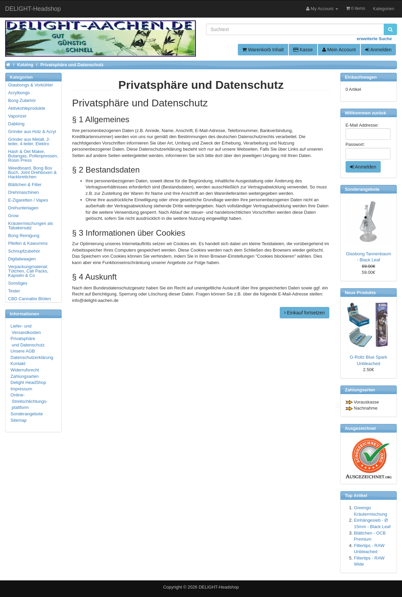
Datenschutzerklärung (31, 357)
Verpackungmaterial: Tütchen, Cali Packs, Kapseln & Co (28, 271)
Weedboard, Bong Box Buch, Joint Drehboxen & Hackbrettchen (32, 172)
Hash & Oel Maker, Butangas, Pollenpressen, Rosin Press (33, 156)
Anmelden (378, 49)
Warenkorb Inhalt (263, 49)
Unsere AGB (22, 351)
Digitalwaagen (22, 258)
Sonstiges (17, 283)
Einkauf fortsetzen (304, 312)
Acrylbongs (19, 92)
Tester (14, 290)
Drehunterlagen (23, 207)
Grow (13, 215)
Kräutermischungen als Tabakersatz (30, 225)
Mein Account (339, 49)
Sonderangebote (26, 413)
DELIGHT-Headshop (219, 587)
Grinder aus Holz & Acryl (32, 131)
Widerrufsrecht (24, 369)
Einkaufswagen (361, 77)
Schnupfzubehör (24, 251)
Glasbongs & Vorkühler (30, 84)
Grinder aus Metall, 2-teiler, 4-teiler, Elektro (29, 141)
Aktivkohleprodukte (26, 108)
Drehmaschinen (23, 192)
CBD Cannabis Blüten (29, 298)
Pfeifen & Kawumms (28, 243)
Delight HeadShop (28, 382)
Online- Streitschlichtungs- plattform (29, 401)
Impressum (21, 388)
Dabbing (16, 123)
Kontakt (17, 363)
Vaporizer (17, 116)
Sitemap (18, 420)
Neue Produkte (360, 292)
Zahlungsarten (24, 376)
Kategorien (383, 8)
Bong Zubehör (22, 100)
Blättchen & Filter (25, 184)
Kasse (303, 49)
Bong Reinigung (24, 235)
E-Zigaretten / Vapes (28, 200)
